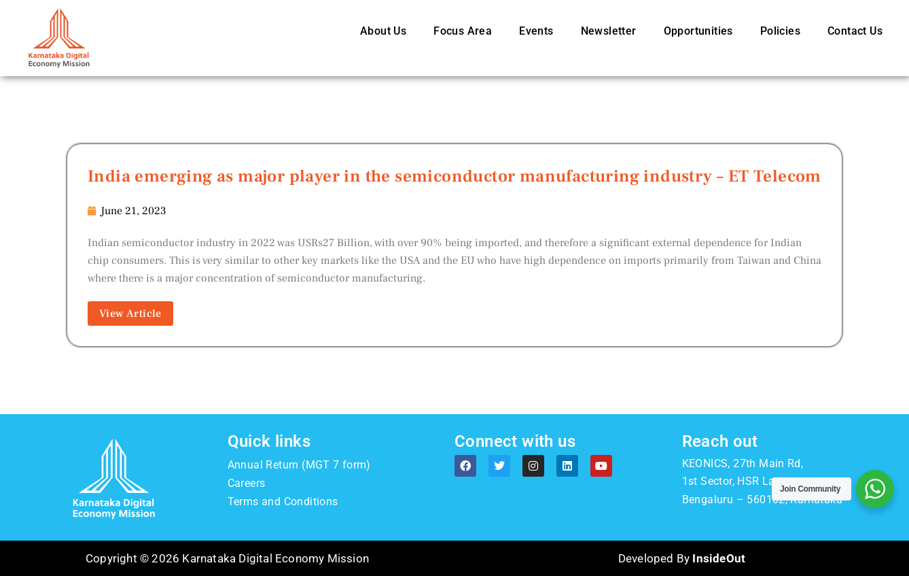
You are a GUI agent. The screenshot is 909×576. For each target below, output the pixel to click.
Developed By (681, 558)
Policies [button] (780, 30)
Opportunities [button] (698, 30)
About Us (383, 30)
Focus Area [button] (462, 30)
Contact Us (855, 30)
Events (536, 30)
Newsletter (609, 30)
